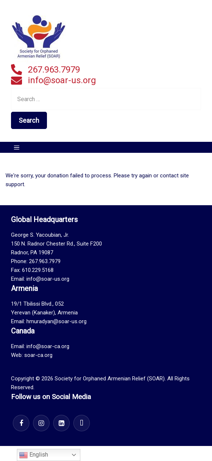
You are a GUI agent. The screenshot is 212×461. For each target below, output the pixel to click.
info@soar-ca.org (47, 346)
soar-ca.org (38, 355)
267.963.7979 (54, 69)
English (33, 455)
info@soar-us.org (62, 80)
